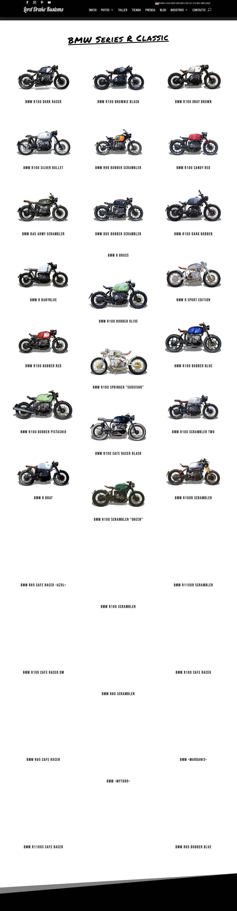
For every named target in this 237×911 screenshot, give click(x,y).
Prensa (150, 10)
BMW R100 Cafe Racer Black (118, 453)
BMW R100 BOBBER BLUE (193, 366)
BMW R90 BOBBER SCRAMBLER (118, 168)
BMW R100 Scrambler (118, 606)
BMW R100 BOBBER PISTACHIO (44, 432)
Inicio (93, 10)
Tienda (136, 10)
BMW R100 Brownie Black (118, 102)
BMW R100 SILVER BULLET (43, 168)
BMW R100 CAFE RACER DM (43, 672)
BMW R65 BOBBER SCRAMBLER (118, 234)
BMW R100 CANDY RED (194, 168)
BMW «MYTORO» (118, 781)
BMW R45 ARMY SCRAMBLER (43, 234)
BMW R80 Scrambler (118, 694)
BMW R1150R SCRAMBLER (193, 585)
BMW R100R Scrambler (193, 498)
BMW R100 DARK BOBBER (193, 234)
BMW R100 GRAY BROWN (193, 102)
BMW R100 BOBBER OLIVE (118, 321)
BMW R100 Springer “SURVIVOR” (118, 387)
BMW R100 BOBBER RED (43, 366)
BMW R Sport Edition (194, 300)
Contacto (198, 10)
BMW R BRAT (43, 498)
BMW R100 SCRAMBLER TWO (193, 432)
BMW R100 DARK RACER (43, 102)
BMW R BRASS (118, 255)
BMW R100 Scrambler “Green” (118, 519)
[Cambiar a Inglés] (157, 3)
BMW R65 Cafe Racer (43, 759)
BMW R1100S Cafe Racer (43, 847)
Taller (122, 10)
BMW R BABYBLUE (43, 300)
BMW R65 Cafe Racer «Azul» (43, 585)
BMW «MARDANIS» (193, 759)
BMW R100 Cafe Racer (193, 672)
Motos (105, 10)
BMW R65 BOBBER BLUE (194, 847)
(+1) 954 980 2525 (201, 3)
